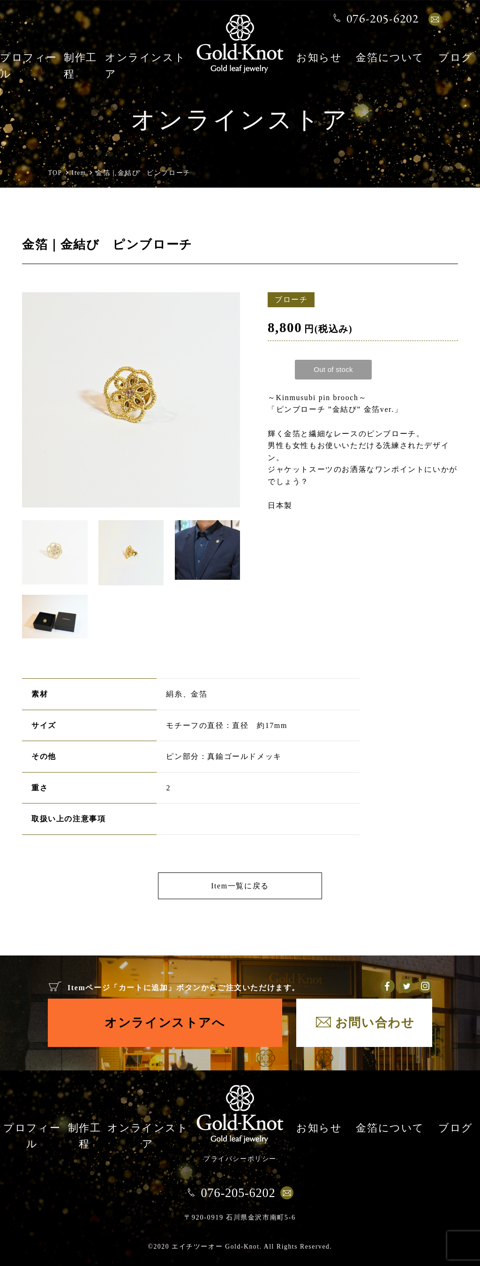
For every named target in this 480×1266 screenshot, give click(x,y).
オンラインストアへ (165, 1023)
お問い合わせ (375, 1023)
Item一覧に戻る (240, 886)
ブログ (455, 58)
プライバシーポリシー (240, 1158)
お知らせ (319, 58)
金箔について (390, 58)
